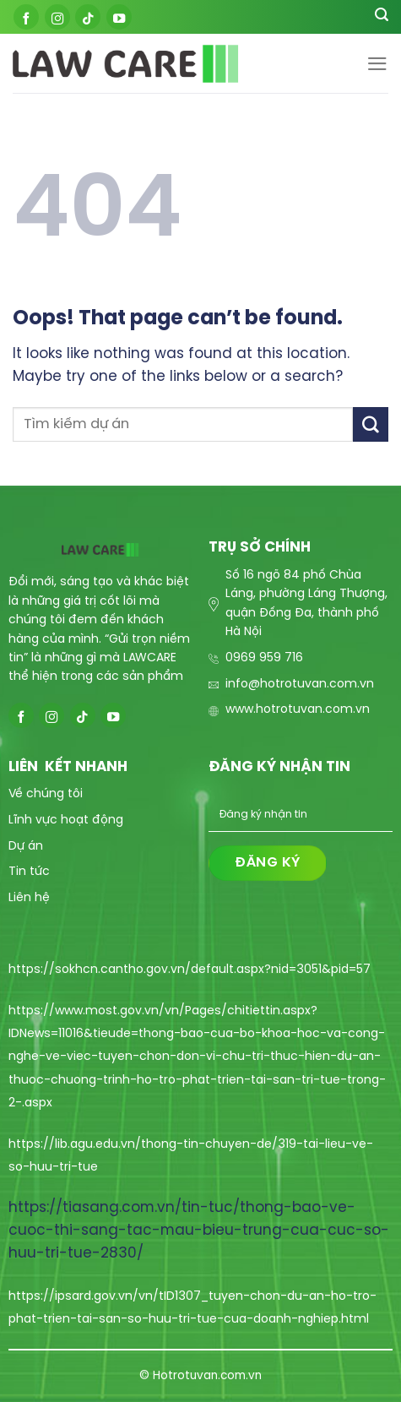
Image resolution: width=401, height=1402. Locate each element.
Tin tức (29, 872)
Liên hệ (29, 898)
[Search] (381, 17)
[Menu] (377, 63)
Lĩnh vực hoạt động (65, 820)
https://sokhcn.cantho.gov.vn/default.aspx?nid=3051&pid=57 (189, 970)
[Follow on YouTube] (119, 17)
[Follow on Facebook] (26, 17)
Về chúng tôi (45, 794)
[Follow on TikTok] (87, 17)
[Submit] (370, 424)
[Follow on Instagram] (57, 17)
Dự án (25, 846)
